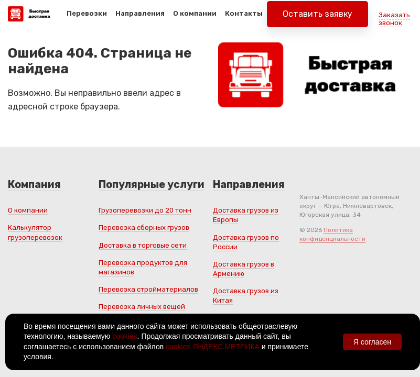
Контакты (244, 20)
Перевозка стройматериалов (148, 289)
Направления (140, 20)
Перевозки (87, 20)
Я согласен (372, 342)
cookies (124, 336)
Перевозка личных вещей (142, 307)
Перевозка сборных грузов (144, 227)
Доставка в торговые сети (143, 245)
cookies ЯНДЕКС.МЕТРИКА (213, 346)
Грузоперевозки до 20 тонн (145, 210)
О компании (195, 20)
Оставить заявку (317, 21)
